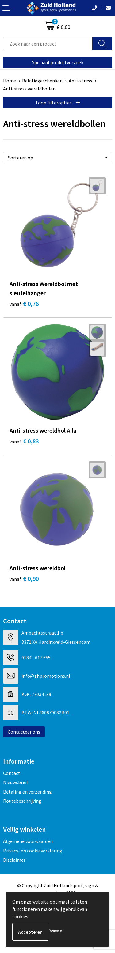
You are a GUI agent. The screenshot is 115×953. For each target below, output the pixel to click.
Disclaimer (14, 860)
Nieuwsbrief (15, 782)
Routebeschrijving (22, 801)
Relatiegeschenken (42, 81)
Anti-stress (80, 81)
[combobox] (48, 43)
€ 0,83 (24, 441)
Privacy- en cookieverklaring (32, 851)
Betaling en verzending (27, 792)
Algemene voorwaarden (28, 841)
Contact (11, 773)
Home (9, 81)
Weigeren (56, 930)
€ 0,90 (24, 578)
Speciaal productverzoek (57, 62)
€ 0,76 (24, 303)
